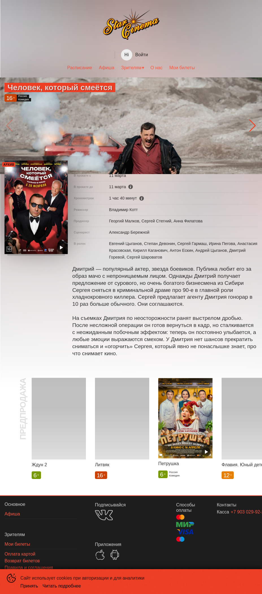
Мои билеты (182, 67)
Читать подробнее (62, 586)
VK (104, 515)
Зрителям (131, 67)
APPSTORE (100, 555)
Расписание (79, 67)
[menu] (131, 68)
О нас (156, 67)
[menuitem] (80, 68)
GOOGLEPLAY (115, 555)
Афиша (106, 67)
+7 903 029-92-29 (237, 512)
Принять (29, 586)
